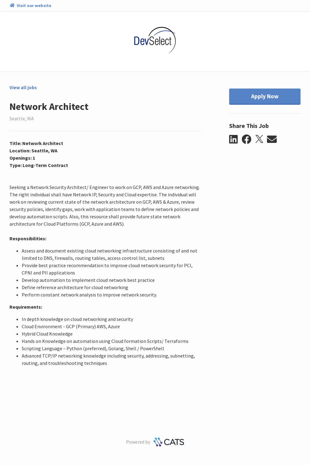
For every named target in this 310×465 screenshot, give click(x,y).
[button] (235, 139)
